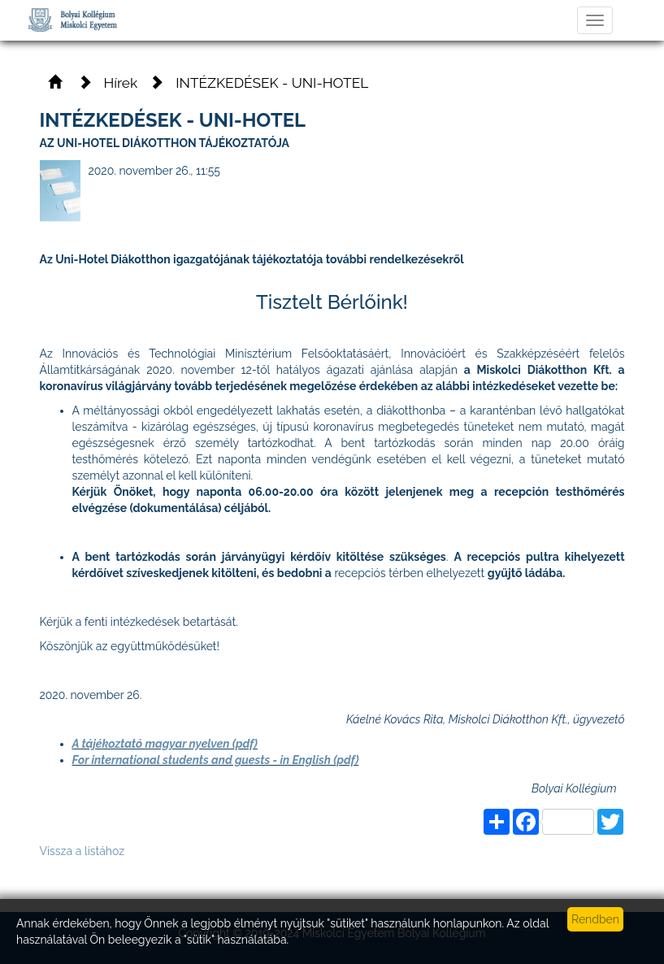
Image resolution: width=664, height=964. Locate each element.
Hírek (121, 83)
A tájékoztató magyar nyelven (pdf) (165, 743)
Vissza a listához (82, 851)
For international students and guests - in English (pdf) (215, 759)
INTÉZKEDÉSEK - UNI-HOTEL (272, 83)
